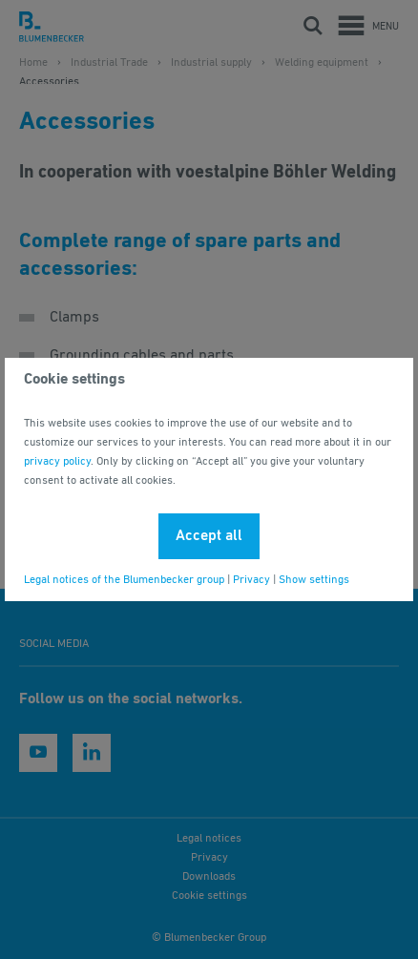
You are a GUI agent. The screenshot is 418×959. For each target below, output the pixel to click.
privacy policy (57, 462)
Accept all (209, 536)
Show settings (314, 580)
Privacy (251, 580)
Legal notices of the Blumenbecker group (124, 580)
